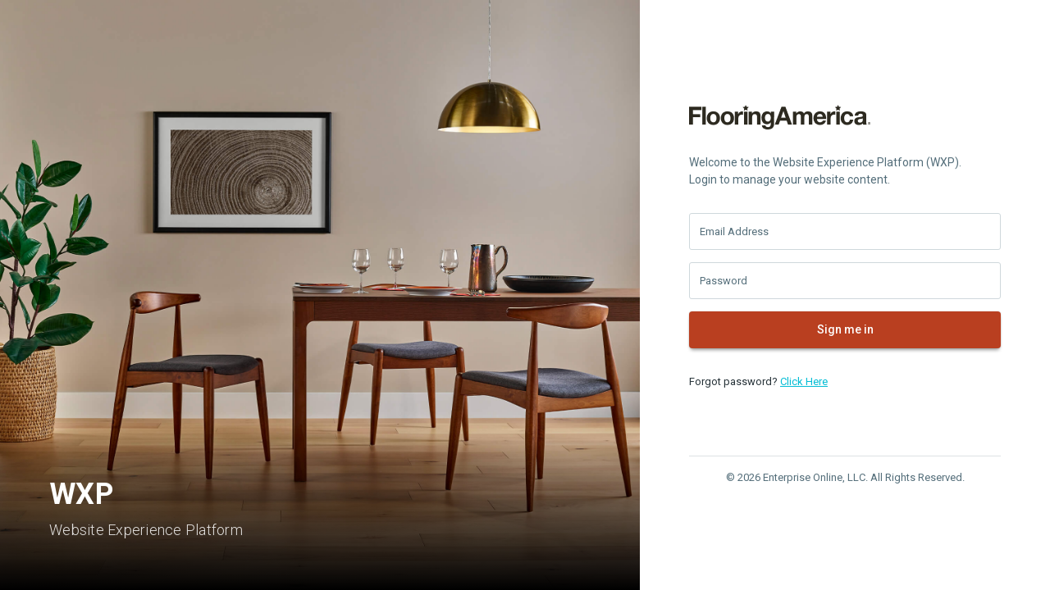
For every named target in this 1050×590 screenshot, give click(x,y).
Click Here (804, 381)
